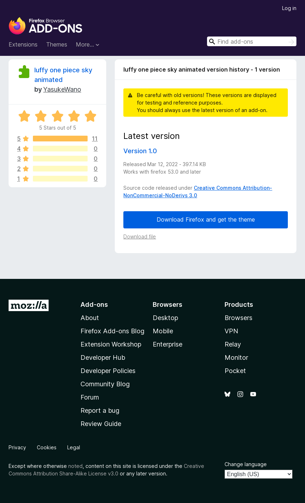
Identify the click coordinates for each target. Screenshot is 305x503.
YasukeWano (62, 89)
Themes (56, 44)
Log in (289, 8)
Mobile (163, 331)
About (89, 317)
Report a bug (99, 410)
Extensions (23, 44)
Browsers (238, 317)
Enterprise (167, 344)
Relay (233, 344)
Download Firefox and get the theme (206, 219)
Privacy (17, 447)
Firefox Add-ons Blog (112, 331)
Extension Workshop (110, 344)
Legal (73, 447)
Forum (89, 397)
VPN (231, 331)
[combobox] (251, 41)
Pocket (235, 370)
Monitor (236, 357)
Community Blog (105, 384)
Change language (246, 464)
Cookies (46, 447)
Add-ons (94, 304)
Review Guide (100, 423)
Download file (139, 236)
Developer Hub (102, 357)
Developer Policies (108, 370)
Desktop (165, 317)
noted (75, 466)
